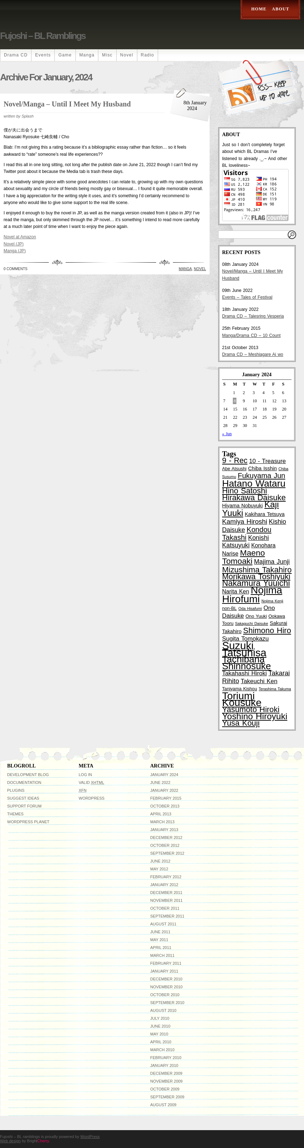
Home (259, 8)
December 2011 (166, 892)
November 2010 (166, 987)
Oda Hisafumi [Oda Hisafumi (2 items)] (250, 608)
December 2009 (166, 1073)
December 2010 (166, 979)
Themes (15, 814)
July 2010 (159, 1018)
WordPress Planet (28, 822)
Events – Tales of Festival (247, 297)
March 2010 (162, 1050)
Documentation (24, 782)
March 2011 (162, 955)
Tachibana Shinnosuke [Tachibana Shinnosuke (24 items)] (246, 662)
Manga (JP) (15, 250)
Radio (147, 55)
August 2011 (163, 924)
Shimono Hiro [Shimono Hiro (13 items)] (267, 630)
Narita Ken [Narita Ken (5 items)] (235, 591)
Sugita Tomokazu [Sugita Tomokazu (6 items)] (245, 638)
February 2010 (165, 1057)
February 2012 (165, 877)
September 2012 (167, 853)
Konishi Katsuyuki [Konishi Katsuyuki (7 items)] (245, 541)
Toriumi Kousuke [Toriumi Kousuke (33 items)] (241, 699)
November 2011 (166, 900)
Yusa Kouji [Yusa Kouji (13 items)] (241, 723)
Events (43, 55)
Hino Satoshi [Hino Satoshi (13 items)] (244, 490)
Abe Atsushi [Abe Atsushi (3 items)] (234, 468)
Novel (126, 55)
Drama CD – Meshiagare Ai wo (252, 354)
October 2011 (165, 908)
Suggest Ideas (23, 798)
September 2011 (167, 916)
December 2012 (166, 837)
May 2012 (159, 869)
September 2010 (167, 1002)
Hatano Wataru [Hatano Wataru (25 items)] (253, 483)
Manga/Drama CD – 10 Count (251, 335)
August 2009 (163, 1105)
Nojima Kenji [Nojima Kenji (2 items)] (272, 601)
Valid (91, 782)
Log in (85, 774)
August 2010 (163, 1010)
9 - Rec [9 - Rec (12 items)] (234, 460)
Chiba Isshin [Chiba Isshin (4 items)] (262, 468)
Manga (87, 55)
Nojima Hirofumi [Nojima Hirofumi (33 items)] (252, 594)
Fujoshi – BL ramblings (42, 35)
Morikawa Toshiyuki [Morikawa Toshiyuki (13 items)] (256, 576)
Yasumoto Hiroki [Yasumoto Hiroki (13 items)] (250, 709)
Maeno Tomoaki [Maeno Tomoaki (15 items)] (243, 557)
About (280, 8)
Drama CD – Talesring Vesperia (253, 316)
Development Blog (28, 774)
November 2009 (166, 1081)
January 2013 (164, 830)
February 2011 (165, 963)
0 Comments (16, 269)
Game (65, 55)
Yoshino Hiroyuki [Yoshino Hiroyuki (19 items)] (254, 716)
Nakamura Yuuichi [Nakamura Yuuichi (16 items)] (256, 583)
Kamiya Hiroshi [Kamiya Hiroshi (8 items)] (244, 521)
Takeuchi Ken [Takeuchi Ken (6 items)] (259, 681)
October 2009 (165, 1089)
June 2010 (160, 1026)
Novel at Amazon (20, 236)
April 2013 (160, 814)
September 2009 (167, 1097)
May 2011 (159, 940)
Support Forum (24, 806)
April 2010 (160, 1042)
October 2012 (165, 845)
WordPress (91, 798)
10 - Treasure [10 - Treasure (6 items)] (267, 461)
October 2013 (165, 806)
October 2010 (165, 995)
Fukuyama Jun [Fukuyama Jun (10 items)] (261, 475)
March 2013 (162, 822)
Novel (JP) (14, 244)
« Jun (227, 433)
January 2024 (164, 774)
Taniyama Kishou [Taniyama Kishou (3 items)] (239, 688)
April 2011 (160, 947)
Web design (10, 1141)
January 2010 (164, 1065)
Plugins (15, 790)
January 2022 (164, 790)
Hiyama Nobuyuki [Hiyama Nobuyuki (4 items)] (242, 505)
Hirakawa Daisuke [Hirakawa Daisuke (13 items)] (254, 497)
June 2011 (160, 932)
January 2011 (164, 971)
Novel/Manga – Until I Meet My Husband (67, 104)
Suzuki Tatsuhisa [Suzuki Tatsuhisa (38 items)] (244, 649)
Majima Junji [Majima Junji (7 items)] (272, 561)
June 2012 (160, 861)
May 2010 (159, 1034)
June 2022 (160, 782)
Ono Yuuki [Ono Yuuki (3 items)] (256, 616)
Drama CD (16, 55)
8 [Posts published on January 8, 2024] (235, 400)
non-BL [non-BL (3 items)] (229, 608)
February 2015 (165, 798)
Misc (107, 55)
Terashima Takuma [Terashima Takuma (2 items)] (275, 689)
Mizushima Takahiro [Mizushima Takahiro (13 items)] (257, 569)
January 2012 (164, 885)
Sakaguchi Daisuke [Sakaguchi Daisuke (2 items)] (251, 623)
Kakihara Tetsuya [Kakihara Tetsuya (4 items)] (265, 514)
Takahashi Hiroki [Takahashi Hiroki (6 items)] (244, 673)
